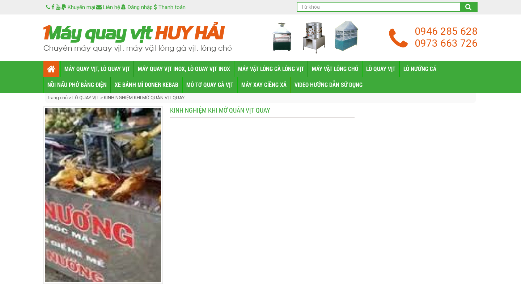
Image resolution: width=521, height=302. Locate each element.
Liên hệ (108, 7)
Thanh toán (170, 7)
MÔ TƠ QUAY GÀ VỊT (209, 84)
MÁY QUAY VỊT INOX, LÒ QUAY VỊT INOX (184, 68)
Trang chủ (58, 97)
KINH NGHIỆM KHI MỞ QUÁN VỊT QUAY (144, 97)
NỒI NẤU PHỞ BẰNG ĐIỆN (77, 84)
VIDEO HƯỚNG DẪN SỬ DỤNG (329, 84)
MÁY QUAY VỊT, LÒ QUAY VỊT (97, 68)
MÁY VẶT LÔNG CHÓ (335, 68)
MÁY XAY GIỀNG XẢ (264, 84)
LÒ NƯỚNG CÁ (419, 68)
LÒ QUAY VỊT (380, 68)
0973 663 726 (446, 43)
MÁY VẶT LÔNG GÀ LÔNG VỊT (271, 68)
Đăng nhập (137, 7)
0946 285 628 (446, 31)
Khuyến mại (78, 7)
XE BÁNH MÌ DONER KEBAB (146, 84)
